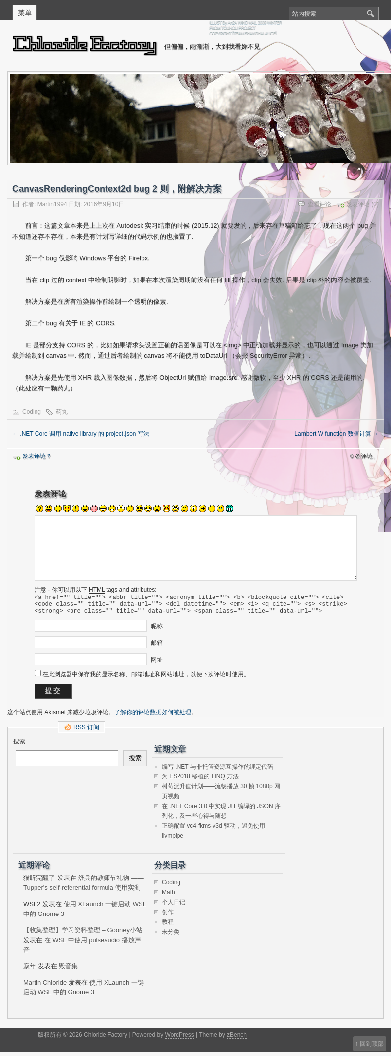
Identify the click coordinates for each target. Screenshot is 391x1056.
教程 (168, 926)
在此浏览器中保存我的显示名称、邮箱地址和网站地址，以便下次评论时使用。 (145, 678)
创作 (168, 916)
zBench (237, 1039)
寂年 (29, 970)
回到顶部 (372, 1043)
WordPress (179, 1039)
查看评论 (319, 204)
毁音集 (68, 970)
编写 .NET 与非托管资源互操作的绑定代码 (217, 771)
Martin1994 (52, 204)
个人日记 (173, 906)
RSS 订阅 (86, 731)
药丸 (62, 411)
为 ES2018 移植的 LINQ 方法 (200, 780)
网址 (157, 664)
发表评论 (358, 204)
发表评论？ (37, 456)
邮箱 (157, 647)
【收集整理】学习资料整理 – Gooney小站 (82, 934)
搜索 (19, 745)
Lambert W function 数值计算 (336, 433)
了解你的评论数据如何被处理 (152, 716)
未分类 (170, 936)
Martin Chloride (45, 986)
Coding (31, 411)
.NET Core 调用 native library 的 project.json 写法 (80, 433)
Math (168, 896)
